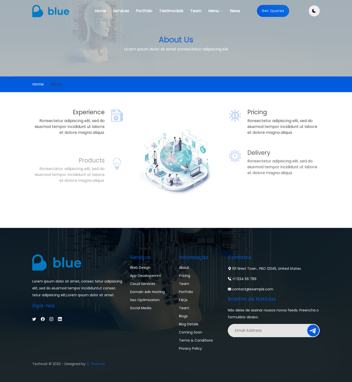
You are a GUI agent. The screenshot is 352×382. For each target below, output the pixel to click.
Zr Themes (96, 363)
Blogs (183, 316)
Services (121, 11)
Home (100, 11)
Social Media (140, 308)
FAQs (183, 299)
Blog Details (188, 324)
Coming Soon (190, 332)
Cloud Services (142, 283)
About (184, 267)
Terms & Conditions (196, 340)
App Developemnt (145, 275)
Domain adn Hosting (147, 291)
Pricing (184, 275)
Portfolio (144, 11)
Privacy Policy (190, 348)
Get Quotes (273, 10)
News (235, 11)
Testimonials (171, 11)
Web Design (140, 267)
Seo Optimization (145, 299)
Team (195, 11)
